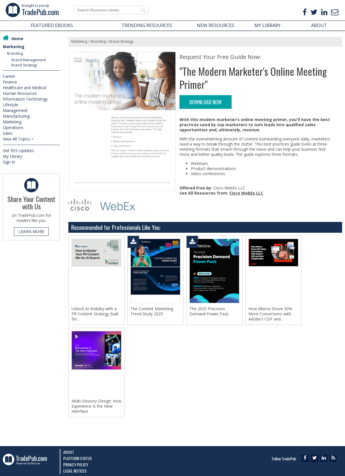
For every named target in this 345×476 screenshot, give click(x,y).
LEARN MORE (31, 231)
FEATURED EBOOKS (52, 25)
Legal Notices (75, 471)
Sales (8, 133)
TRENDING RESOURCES (146, 25)
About (68, 452)
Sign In (9, 162)
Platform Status (77, 458)
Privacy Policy (75, 464)
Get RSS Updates (18, 150)
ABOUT (319, 25)
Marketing (14, 46)
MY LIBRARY (267, 25)
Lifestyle (10, 104)
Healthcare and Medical (24, 87)
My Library (12, 156)
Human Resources (20, 93)
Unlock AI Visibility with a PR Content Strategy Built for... (95, 314)
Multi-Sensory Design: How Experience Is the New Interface (96, 406)
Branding (15, 53)
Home (17, 38)
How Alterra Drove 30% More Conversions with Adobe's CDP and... (270, 314)
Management (15, 110)
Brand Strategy (24, 65)
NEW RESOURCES (215, 25)
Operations (13, 127)
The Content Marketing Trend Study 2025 (151, 311)
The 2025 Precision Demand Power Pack (208, 311)
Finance (10, 82)
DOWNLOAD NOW (205, 102)
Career (9, 76)
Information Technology (25, 99)
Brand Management (28, 59)
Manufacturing (16, 116)
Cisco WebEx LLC (246, 193)
